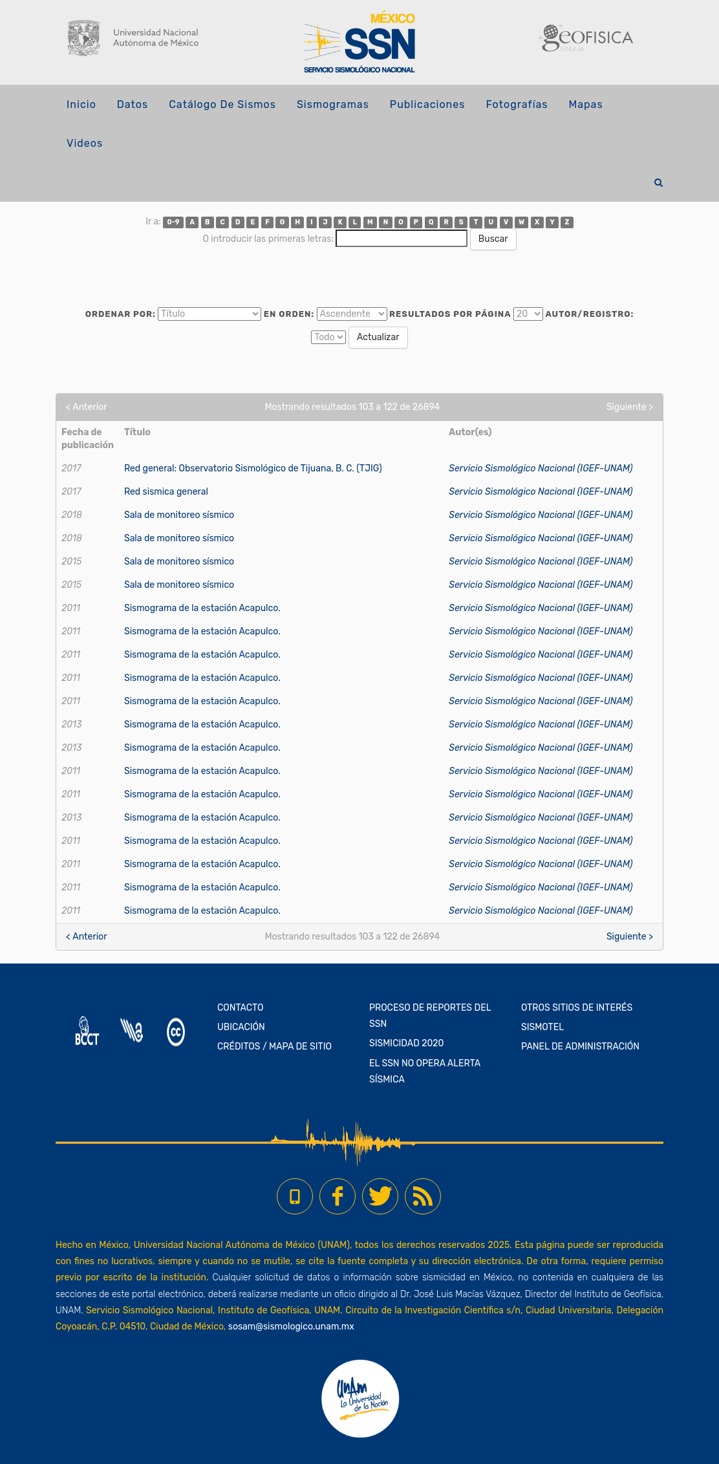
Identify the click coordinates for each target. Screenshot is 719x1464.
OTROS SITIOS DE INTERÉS (576, 1007)
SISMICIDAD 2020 (406, 1043)
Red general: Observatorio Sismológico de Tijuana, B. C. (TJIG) (253, 468)
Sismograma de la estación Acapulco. (202, 608)
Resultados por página (450, 314)
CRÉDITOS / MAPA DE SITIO (274, 1046)
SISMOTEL (542, 1027)
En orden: (289, 314)
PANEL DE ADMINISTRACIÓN (580, 1046)
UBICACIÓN (241, 1027)
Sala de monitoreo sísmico (179, 515)
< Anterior (86, 407)
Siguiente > (629, 407)
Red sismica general (166, 491)
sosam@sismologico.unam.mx (291, 1326)
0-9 (173, 222)
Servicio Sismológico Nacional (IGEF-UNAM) (540, 468)
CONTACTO (240, 1007)
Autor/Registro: (589, 314)
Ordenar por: (120, 314)
